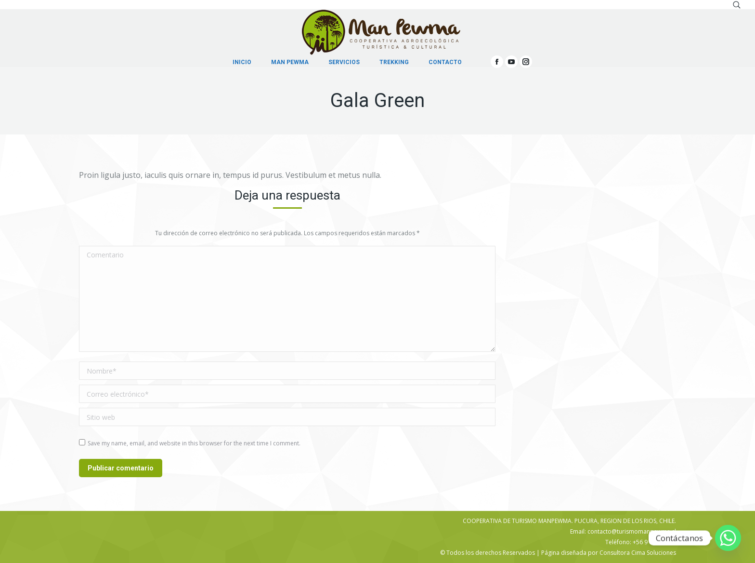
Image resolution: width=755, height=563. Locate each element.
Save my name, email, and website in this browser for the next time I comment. (194, 443)
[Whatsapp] (728, 538)
